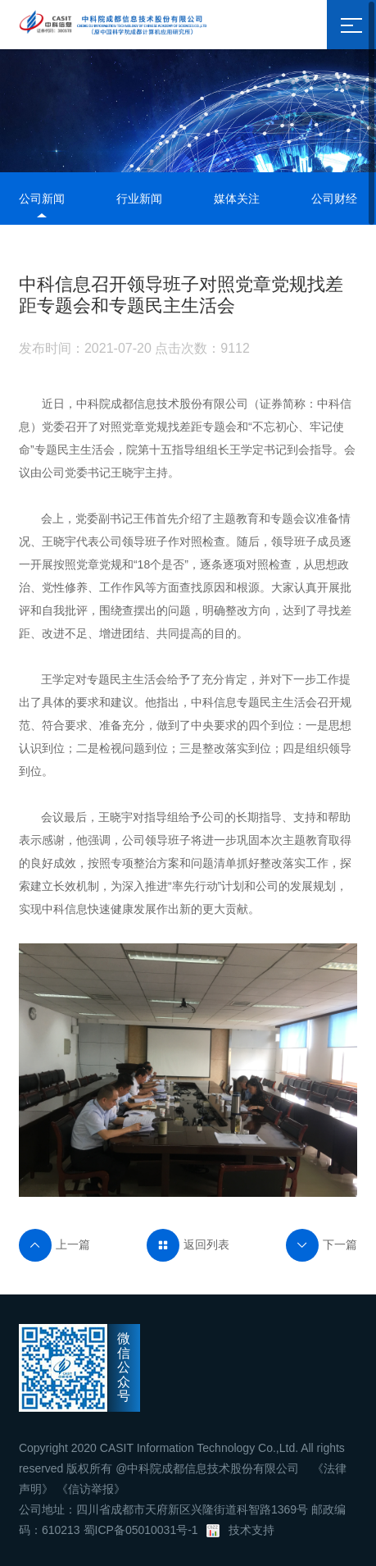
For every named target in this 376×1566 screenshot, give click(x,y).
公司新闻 (42, 198)
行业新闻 (139, 198)
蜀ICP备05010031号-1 (141, 1529)
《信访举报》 (91, 1488)
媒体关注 (237, 198)
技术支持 (251, 1529)
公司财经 (334, 198)
